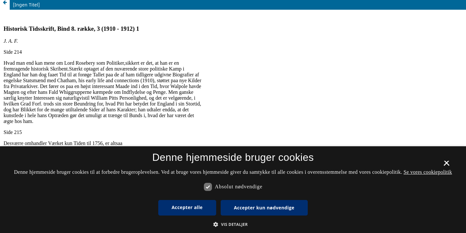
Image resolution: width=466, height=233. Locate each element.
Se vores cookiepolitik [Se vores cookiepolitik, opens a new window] (428, 172)
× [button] (446, 165)
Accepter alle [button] (187, 207)
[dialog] (233, 189)
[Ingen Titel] (26, 5)
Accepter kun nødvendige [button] (264, 208)
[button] (233, 224)
